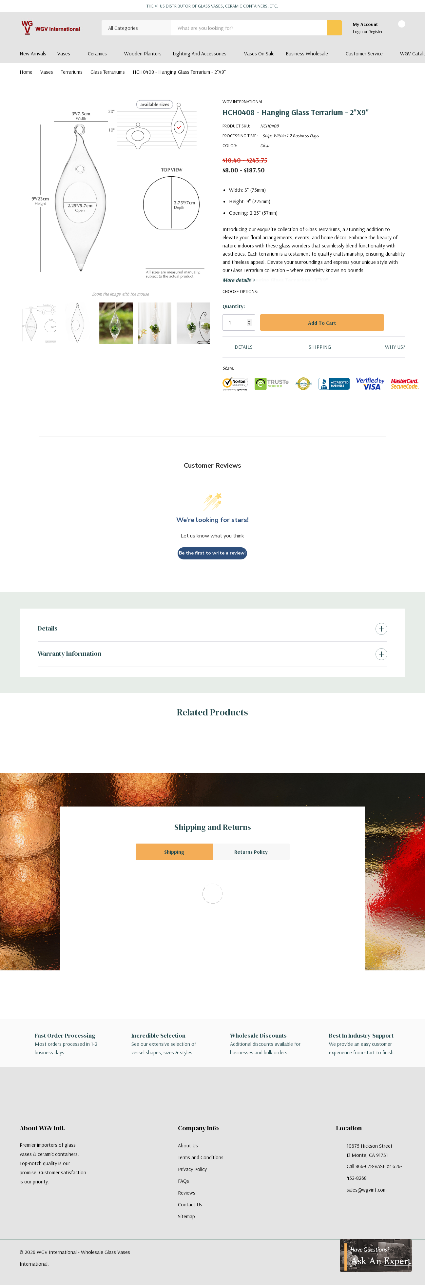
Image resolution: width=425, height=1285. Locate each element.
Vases (63, 53)
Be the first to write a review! (212, 553)
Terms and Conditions (200, 1157)
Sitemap (186, 1216)
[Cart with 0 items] (396, 28)
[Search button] (334, 27)
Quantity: (233, 306)
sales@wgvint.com (367, 1189)
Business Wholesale (307, 53)
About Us (188, 1145)
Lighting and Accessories (199, 53)
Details (47, 628)
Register (376, 31)
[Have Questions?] (376, 1255)
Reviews (186, 1192)
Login (358, 31)
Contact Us (190, 1204)
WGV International (242, 102)
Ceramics (97, 53)
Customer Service (364, 53)
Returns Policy (251, 851)
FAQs (183, 1181)
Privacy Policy (192, 1169)
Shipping (174, 851)
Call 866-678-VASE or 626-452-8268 (374, 1172)
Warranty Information (69, 653)
